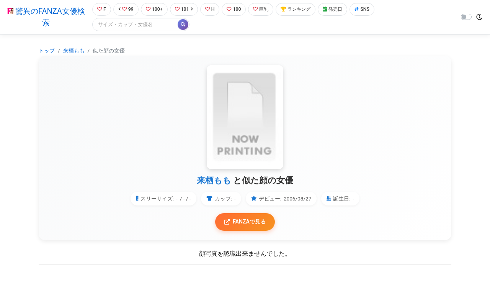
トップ (47, 51)
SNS (368, 9)
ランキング (300, 9)
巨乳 (263, 9)
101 (184, 9)
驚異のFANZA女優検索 (45, 17)
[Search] (134, 25)
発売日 (338, 9)
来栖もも (74, 51)
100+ (154, 9)
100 (236, 9)
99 (125, 9)
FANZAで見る (245, 222)
